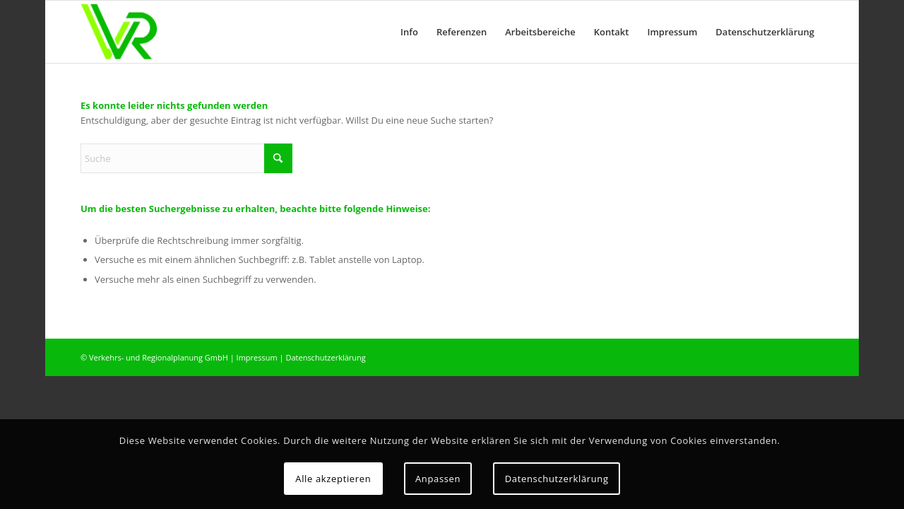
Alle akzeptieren (333, 478)
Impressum (257, 357)
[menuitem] (409, 32)
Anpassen (437, 478)
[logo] (119, 32)
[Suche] (186, 158)
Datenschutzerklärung (325, 357)
